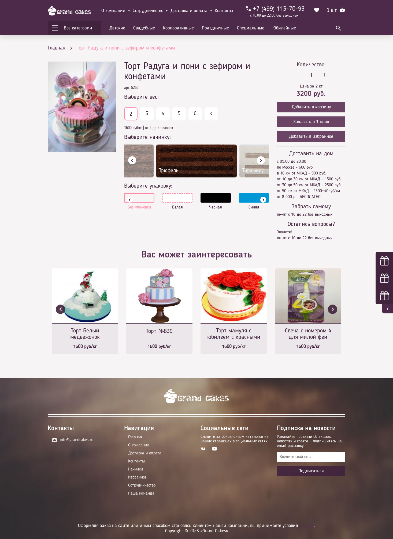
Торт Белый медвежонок (85, 334)
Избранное (137, 477)
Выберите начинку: (147, 137)
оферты (306, 525)
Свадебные (144, 28)
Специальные (250, 28)
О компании (113, 10)
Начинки (135, 469)
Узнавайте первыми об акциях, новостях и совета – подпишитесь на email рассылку (309, 441)
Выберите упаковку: (148, 186)
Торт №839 (159, 331)
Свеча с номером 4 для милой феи (308, 334)
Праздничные (215, 28)
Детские (117, 28)
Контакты (224, 10)
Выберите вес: (141, 97)
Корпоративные (178, 28)
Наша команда (141, 493)
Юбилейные (284, 28)
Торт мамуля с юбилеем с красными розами (233, 334)
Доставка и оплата (188, 10)
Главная (135, 437)
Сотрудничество (148, 10)
